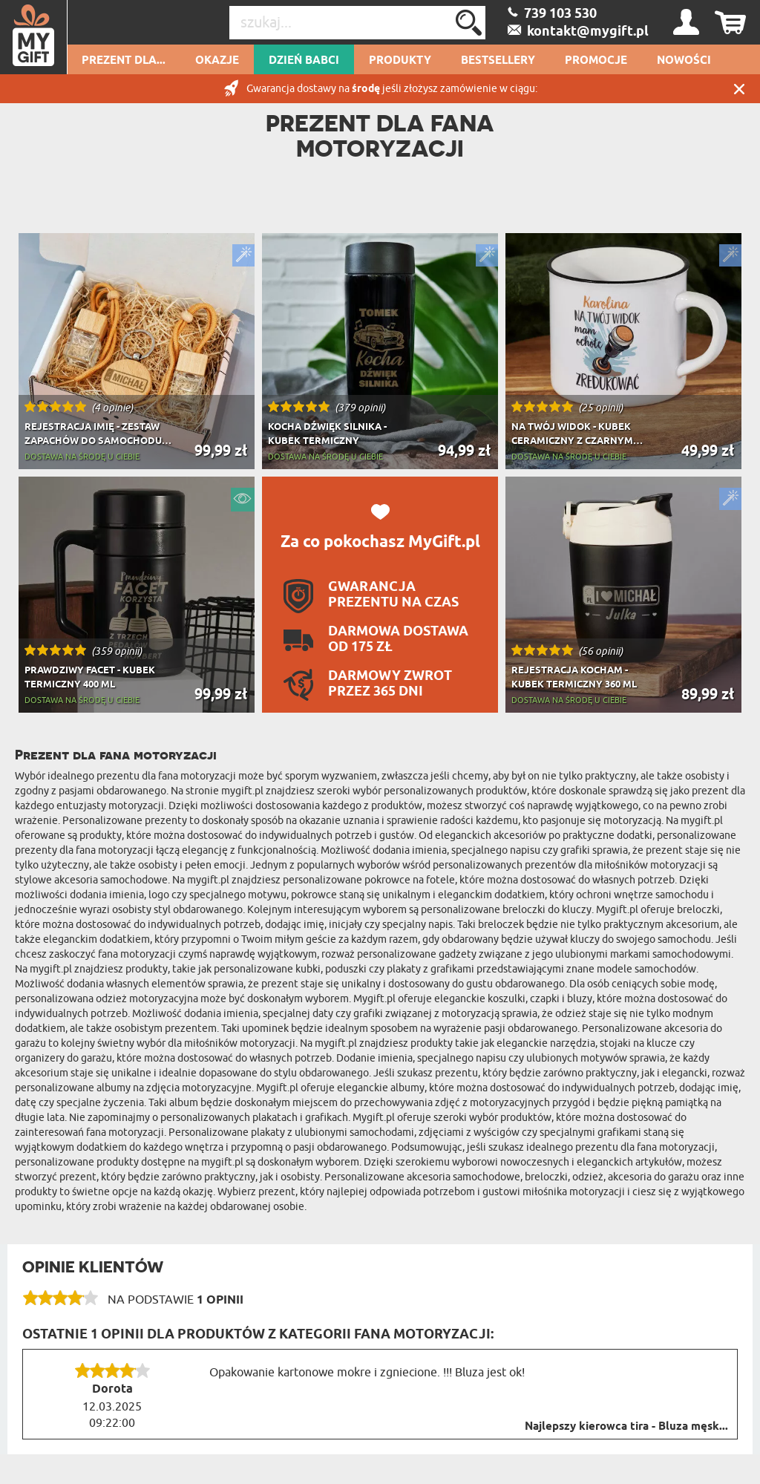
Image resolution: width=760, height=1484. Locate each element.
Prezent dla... (124, 60)
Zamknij (739, 88)
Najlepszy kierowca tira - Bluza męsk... (626, 1426)
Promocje (596, 60)
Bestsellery (498, 60)
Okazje (217, 60)
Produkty (400, 60)
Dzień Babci (304, 60)
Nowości (684, 60)
